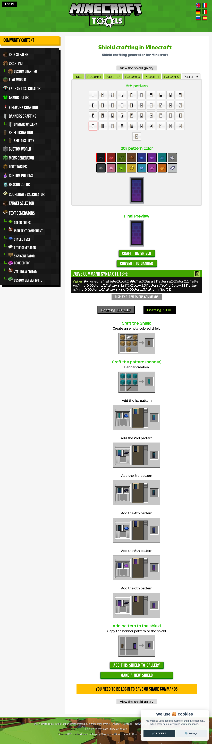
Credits (116, 723)
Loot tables (15, 166)
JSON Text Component (25, 230)
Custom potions (18, 175)
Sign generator (21, 255)
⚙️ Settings (191, 733)
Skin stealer (15, 54)
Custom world (17, 149)
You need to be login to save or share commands (137, 689)
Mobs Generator (18, 158)
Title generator (22, 247)
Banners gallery (22, 124)
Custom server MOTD (25, 279)
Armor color (16, 97)
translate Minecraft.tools (112, 728)
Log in (9, 4)
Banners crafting (19, 116)
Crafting (13, 63)
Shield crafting (18, 132)
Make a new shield (137, 675)
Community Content (18, 40)
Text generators (19, 212)
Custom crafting (22, 71)
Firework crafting (20, 107)
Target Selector (18, 203)
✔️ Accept (159, 733)
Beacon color (16, 184)
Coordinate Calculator (24, 194)
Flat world (14, 79)
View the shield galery (136, 68)
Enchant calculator (21, 88)
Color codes (19, 222)
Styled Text (19, 238)
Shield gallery (21, 140)
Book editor (19, 263)
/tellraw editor (22, 271)
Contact (127, 723)
